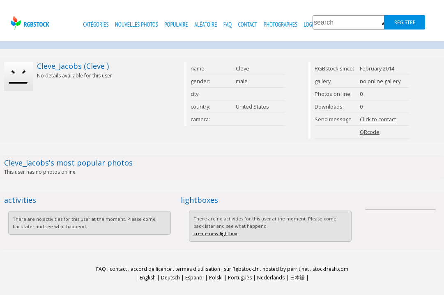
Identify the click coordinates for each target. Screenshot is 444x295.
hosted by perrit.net (285, 269)
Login (310, 24)
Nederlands (271, 277)
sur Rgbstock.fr (241, 269)
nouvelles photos (136, 24)
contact (248, 24)
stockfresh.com (330, 269)
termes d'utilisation (197, 269)
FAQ (227, 24)
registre (404, 22)
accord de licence (151, 269)
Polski (216, 277)
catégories (95, 24)
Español (194, 277)
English (148, 277)
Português (240, 277)
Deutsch (170, 277)
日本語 (297, 277)
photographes (280, 24)
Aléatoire (205, 24)
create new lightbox (215, 233)
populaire (176, 24)
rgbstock (29, 22)
